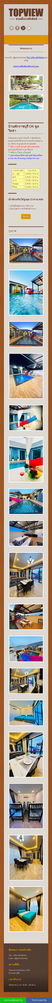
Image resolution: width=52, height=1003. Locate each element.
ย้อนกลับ (26, 216)
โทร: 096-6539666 (36, 57)
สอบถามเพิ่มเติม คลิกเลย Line (26, 66)
